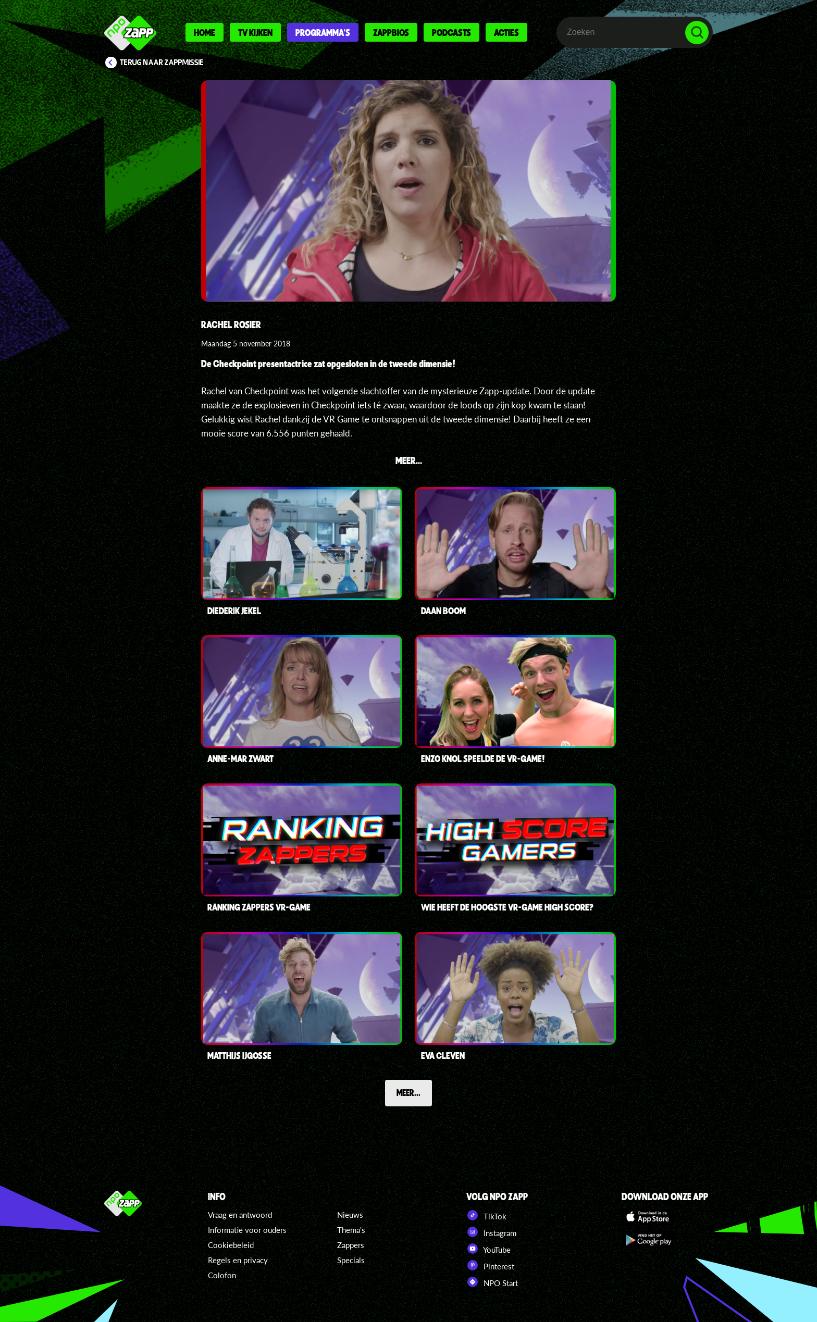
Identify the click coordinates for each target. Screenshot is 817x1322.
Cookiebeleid (231, 1245)
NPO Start (492, 1282)
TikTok (486, 1215)
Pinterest (490, 1265)
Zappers (350, 1245)
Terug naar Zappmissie (162, 62)
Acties (506, 32)
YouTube (488, 1248)
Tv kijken (255, 32)
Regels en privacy (238, 1260)
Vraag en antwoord (240, 1214)
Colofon (222, 1275)
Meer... (408, 1092)
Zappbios (391, 32)
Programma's (322, 32)
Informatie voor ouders (247, 1229)
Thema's (351, 1229)
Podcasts (451, 32)
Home (204, 32)
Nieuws (350, 1214)
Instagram (491, 1232)
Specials (351, 1260)
